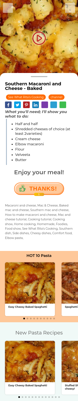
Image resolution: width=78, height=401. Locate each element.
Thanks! (43, 190)
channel (56, 97)
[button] (24, 318)
